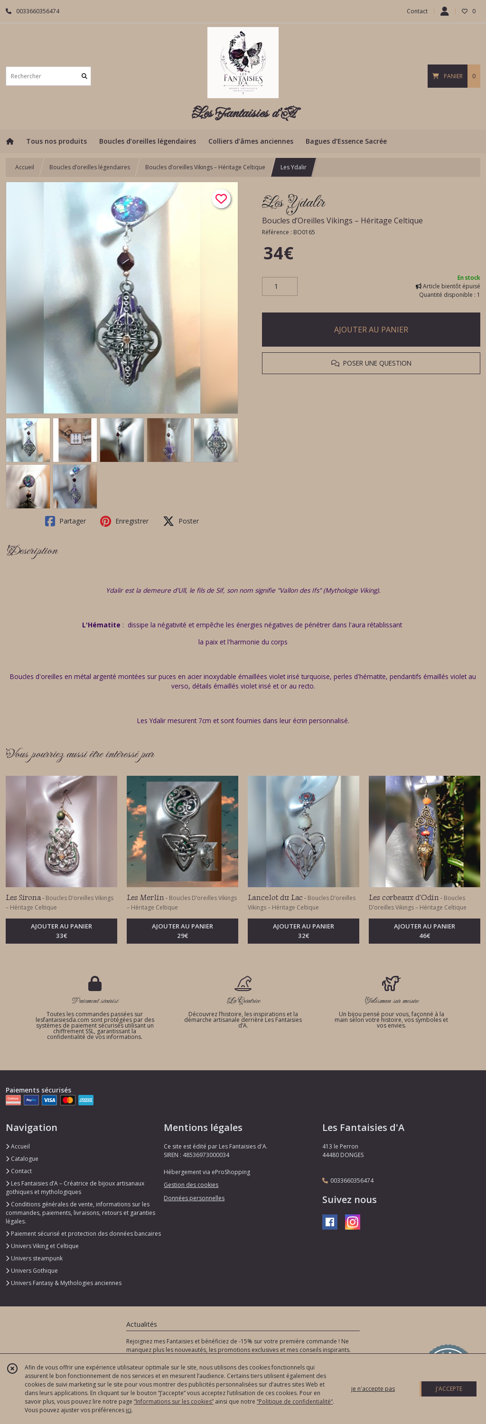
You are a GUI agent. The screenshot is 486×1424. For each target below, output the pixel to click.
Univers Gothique (32, 1271)
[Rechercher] (84, 76)
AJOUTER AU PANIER (371, 329)
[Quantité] (280, 286)
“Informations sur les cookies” (174, 1401)
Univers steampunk (34, 1258)
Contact (417, 11)
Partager (65, 521)
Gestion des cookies (191, 1185)
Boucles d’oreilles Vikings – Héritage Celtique (205, 167)
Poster (181, 521)
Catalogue (22, 1159)
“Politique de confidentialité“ (295, 1401)
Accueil (24, 167)
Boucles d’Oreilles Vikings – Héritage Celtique (342, 220)
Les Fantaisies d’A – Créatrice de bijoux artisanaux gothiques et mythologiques (75, 1187)
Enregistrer (124, 521)
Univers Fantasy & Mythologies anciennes (64, 1283)
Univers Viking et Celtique (42, 1246)
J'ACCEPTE (449, 1389)
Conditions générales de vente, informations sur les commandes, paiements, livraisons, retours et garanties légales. (80, 1212)
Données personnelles (194, 1198)
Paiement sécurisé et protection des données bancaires (83, 1234)
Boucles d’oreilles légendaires (89, 167)
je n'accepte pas (373, 1389)
